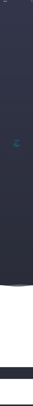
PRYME (5, 1)
